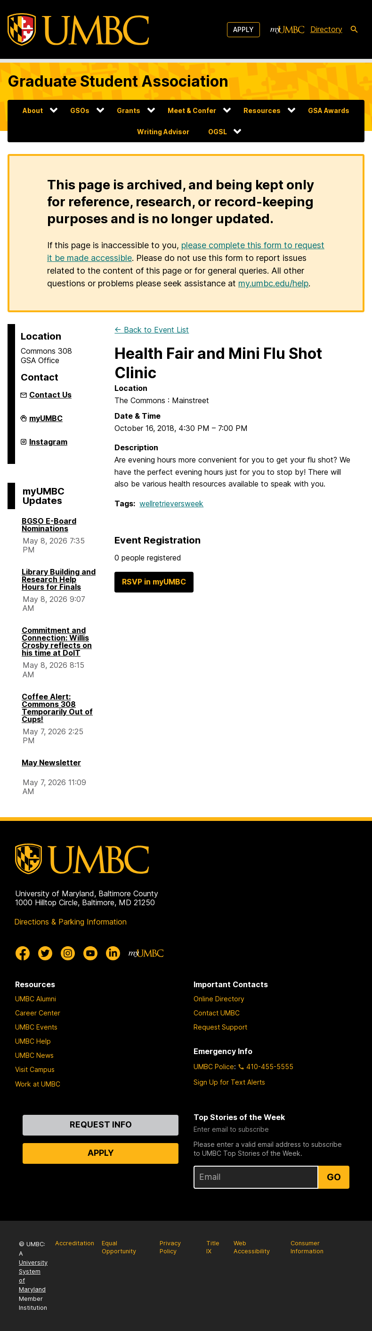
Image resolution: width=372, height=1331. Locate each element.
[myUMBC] (287, 29)
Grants (128, 110)
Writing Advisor (163, 132)
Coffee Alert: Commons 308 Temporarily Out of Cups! (57, 708)
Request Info (101, 1124)
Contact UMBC (217, 1013)
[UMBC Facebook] (22, 953)
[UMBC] (78, 29)
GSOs (79, 110)
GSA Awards (328, 110)
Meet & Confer (192, 110)
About (33, 110)
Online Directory (219, 999)
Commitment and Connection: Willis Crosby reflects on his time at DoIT (57, 641)
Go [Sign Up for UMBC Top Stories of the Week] (334, 1177)
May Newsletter (51, 762)
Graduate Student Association (118, 81)
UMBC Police (214, 1067)
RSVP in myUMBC (154, 581)
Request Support (220, 1027)
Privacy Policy (170, 1247)
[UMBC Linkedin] (113, 953)
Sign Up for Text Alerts (229, 1082)
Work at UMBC (37, 1084)
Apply (243, 29)
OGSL (217, 132)
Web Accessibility (252, 1247)
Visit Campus (35, 1069)
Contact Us (50, 394)
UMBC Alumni (35, 999)
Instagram (48, 445)
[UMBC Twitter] (45, 953)
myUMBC (46, 422)
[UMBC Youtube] (90, 953)
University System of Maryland (33, 1276)
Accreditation (74, 1243)
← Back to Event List (151, 329)
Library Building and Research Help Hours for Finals (59, 579)
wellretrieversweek (171, 503)
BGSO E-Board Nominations (49, 524)
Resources (262, 110)
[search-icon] (354, 29)
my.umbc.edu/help (273, 283)
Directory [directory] (326, 29)
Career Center (37, 1013)
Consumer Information (307, 1247)
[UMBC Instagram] (67, 953)
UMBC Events (36, 1027)
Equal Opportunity (119, 1247)
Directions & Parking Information (70, 921)
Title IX (212, 1247)
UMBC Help (33, 1041)
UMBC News (34, 1055)
